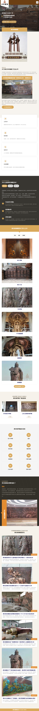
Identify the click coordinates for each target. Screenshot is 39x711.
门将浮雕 (19, 309)
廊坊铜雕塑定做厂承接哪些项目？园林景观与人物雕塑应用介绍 (18, 642)
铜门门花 (19, 284)
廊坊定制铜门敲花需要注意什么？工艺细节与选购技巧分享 (17, 585)
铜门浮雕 (19, 260)
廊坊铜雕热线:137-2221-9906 (19, 709)
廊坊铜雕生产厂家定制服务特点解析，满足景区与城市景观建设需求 (19, 670)
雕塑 (19, 235)
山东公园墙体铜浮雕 (27, 413)
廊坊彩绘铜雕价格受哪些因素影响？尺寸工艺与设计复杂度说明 (18, 614)
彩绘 (15, 235)
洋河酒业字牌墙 (7, 413)
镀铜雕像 (19, 382)
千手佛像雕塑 (19, 333)
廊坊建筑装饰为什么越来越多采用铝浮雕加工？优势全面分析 (18, 557)
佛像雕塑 (19, 358)
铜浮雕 (24, 235)
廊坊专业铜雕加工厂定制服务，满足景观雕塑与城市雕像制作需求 (19, 698)
